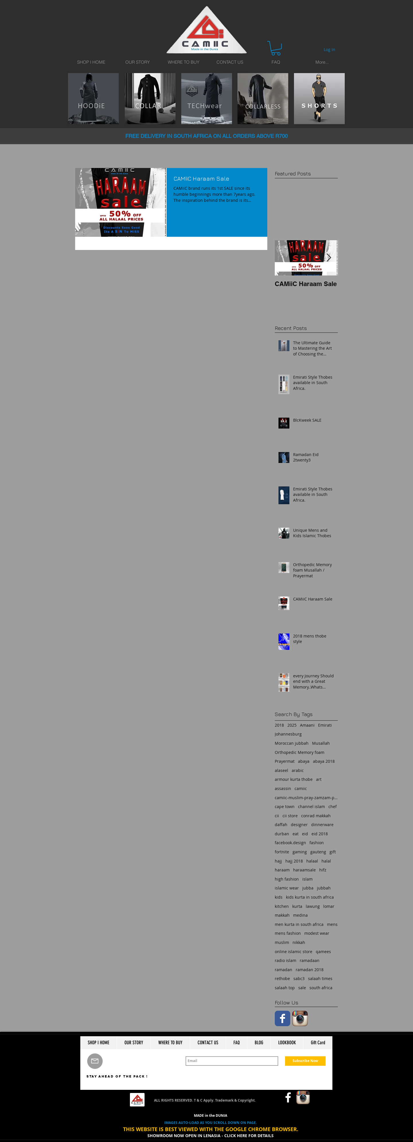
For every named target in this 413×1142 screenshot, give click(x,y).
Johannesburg (288, 734)
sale (302, 987)
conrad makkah (316, 815)
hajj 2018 (294, 861)
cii (277, 815)
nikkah (299, 942)
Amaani (307, 725)
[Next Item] (328, 257)
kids (279, 897)
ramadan (283, 969)
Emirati (325, 725)
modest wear (316, 933)
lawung (313, 906)
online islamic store (293, 951)
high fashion (287, 879)
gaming (300, 851)
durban (282, 833)
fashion (316, 842)
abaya (303, 761)
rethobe (282, 978)
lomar (328, 906)
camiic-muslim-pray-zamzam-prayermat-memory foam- (306, 797)
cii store (290, 815)
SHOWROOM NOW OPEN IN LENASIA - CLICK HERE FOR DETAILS (210, 1135)
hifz (322, 870)
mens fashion (288, 933)
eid (305, 833)
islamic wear (287, 888)
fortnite (282, 851)
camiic (301, 788)
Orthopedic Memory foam (299, 752)
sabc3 (299, 978)
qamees (323, 951)
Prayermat (285, 761)
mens (332, 924)
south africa (320, 987)
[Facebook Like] (268, 1097)
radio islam (285, 960)
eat (296, 833)
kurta (297, 906)
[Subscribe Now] (305, 1061)
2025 (292, 725)
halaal (312, 861)
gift (333, 851)
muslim (282, 942)
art (319, 779)
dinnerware (322, 824)
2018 (279, 725)
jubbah (324, 888)
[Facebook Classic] (282, 1018)
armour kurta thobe (294, 779)
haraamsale (304, 870)
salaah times (320, 978)
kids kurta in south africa (310, 897)
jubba (307, 888)
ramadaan (310, 960)
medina (300, 915)
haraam (282, 870)
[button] (276, 48)
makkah (282, 915)
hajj (278, 861)
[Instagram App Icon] (300, 1018)
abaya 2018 (324, 761)
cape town (285, 806)
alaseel (281, 770)
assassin (283, 788)
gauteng (318, 851)
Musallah (321, 743)
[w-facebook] (288, 1097)
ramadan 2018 (310, 969)
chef (332, 806)
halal (326, 861)
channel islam (311, 806)
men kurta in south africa (299, 924)
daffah (281, 824)
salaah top (285, 987)
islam (307, 879)
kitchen (282, 906)
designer (299, 824)
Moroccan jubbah (292, 743)
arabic (298, 770)
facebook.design (290, 842)
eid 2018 (319, 833)
